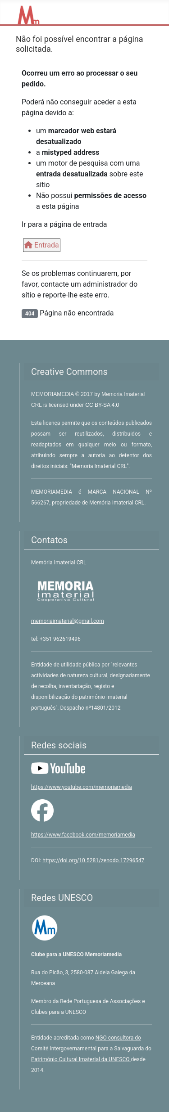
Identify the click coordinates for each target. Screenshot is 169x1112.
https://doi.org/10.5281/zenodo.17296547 (93, 860)
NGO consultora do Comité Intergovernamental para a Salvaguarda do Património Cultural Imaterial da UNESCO (91, 1048)
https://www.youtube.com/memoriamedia (81, 787)
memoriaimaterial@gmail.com (67, 621)
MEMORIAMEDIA (53, 394)
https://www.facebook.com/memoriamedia (83, 835)
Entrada (41, 245)
